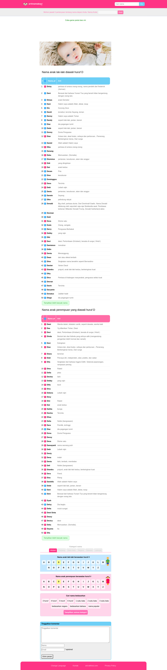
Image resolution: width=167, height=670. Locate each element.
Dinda (49, 336)
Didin (49, 249)
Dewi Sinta (51, 513)
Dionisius (51, 159)
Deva (49, 221)
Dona (49, 433)
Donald (50, 204)
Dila (48, 533)
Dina (49, 369)
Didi (48, 163)
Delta (49, 509)
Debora (50, 393)
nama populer (93, 606)
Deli (48, 465)
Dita (48, 362)
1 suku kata (80, 601)
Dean (49, 257)
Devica (50, 521)
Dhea (49, 417)
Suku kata (71, 550)
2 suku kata (92, 601)
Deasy (49, 517)
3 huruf (45, 601)
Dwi (48, 167)
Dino (49, 261)
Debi (49, 187)
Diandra (50, 269)
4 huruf (54, 601)
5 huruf (62, 601)
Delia (49, 421)
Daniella (50, 482)
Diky (49, 274)
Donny (49, 132)
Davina (50, 413)
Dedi (49, 217)
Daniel (49, 143)
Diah (49, 358)
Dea (48, 328)
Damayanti (51, 445)
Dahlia (49, 409)
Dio (48, 108)
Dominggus (52, 179)
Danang (50, 151)
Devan (49, 171)
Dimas (49, 100)
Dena (49, 457)
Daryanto (51, 290)
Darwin (50, 195)
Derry (49, 229)
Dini (48, 401)
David (49, 112)
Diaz (49, 124)
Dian (49, 136)
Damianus (51, 245)
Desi (49, 343)
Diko (49, 199)
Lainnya (98, 550)
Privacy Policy (110, 666)
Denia (49, 461)
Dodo (49, 225)
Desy (49, 397)
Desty (49, 453)
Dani (49, 104)
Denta (49, 253)
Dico (49, 278)
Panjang (61, 550)
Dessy (49, 437)
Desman (50, 213)
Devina (50, 377)
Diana (49, 354)
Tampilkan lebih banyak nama (55, 303)
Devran (50, 282)
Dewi (49, 324)
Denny (49, 116)
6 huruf (70, 601)
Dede (49, 128)
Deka (49, 155)
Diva (49, 389)
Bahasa (89, 550)
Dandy (49, 120)
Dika (49, 147)
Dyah (49, 500)
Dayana (50, 529)
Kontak (75, 666)
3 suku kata (104, 601)
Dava (49, 183)
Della (49, 373)
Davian (50, 265)
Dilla (49, 385)
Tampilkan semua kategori (76, 612)
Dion (49, 175)
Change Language (58, 666)
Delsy (49, 504)
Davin (49, 286)
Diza (49, 478)
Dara (49, 425)
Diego (49, 298)
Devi (49, 241)
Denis (49, 191)
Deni (49, 93)
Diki (48, 237)
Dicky (49, 86)
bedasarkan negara (59, 606)
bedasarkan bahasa (78, 606)
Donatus (50, 294)
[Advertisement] (29, 49)
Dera (49, 474)
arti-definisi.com (91, 666)
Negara (81, 550)
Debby (49, 233)
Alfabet (53, 550)
